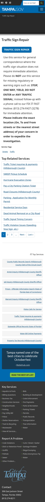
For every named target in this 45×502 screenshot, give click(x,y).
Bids (24, 391)
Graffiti (5, 450)
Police (4, 417)
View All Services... (9, 431)
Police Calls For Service (33, 309)
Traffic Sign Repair (16, 49)
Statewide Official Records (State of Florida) (25, 326)
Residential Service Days (15, 207)
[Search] (41, 3)
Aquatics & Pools (8, 391)
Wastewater (7, 427)
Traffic (12, 151)
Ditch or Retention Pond (11, 446)
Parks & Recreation (30, 406)
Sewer (4, 457)
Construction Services (10, 402)
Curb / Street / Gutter (31, 443)
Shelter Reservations (10, 420)
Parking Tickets (29, 409)
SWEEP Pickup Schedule (15, 174)
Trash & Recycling (9, 424)
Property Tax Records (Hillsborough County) (24, 340)
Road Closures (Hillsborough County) (21, 191)
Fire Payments (28, 402)
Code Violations (8, 443)
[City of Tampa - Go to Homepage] (13, 9)
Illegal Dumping (29, 450)
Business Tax (7, 398)
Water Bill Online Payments (31, 333)
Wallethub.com (23, 365)
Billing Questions (9, 395)
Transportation (29, 420)
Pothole (5, 454)
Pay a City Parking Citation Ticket (19, 185)
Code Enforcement (30, 398)
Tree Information (29, 424)
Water (25, 427)
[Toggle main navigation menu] (41, 9)
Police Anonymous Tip (31, 454)
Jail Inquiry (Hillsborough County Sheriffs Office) (23, 282)
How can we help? (30, 3)
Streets (5, 151)
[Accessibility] (6, 2)
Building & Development (32, 395)
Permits (26, 413)
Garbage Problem (30, 446)
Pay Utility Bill (7, 413)
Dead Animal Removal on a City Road (21, 213)
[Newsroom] (10, 2)
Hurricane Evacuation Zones (17, 180)
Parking (5, 409)
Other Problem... (8, 461)
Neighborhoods (8, 406)
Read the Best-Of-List (22, 375)
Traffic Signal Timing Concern (17, 219)
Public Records (29, 417)
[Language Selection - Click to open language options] (2, 2)
